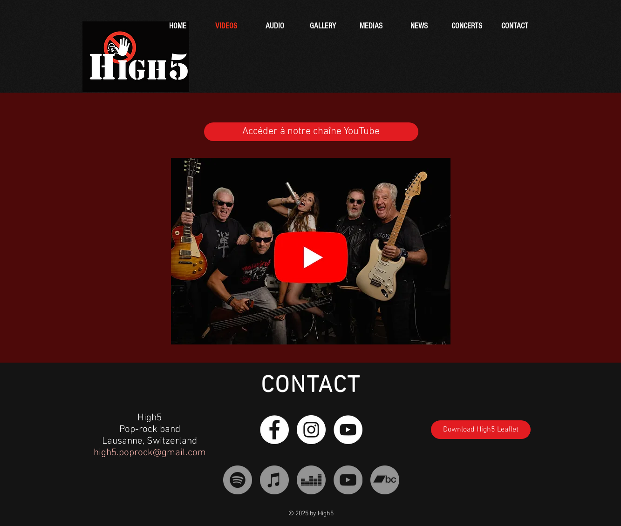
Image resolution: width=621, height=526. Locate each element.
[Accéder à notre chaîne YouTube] (311, 131)
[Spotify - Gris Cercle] (237, 479)
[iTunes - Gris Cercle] (274, 479)
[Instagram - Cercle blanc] (311, 429)
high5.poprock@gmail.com (150, 453)
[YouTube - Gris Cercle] (348, 479)
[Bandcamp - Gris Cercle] (384, 479)
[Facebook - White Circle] (274, 429)
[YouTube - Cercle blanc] (348, 429)
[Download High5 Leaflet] (481, 429)
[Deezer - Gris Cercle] (311, 479)
